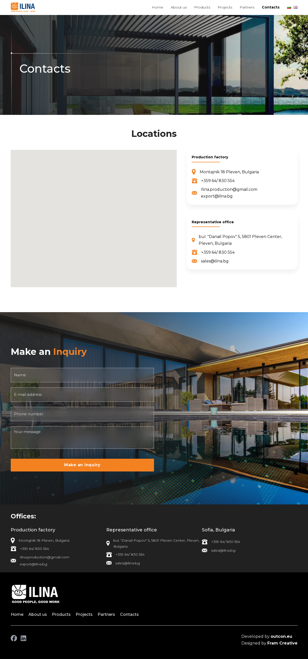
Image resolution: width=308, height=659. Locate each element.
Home (157, 7)
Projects (225, 7)
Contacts (271, 7)
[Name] (82, 375)
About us (179, 7)
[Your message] (82, 437)
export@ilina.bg (217, 196)
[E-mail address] (82, 394)
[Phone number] (82, 414)
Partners (247, 7)
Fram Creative (282, 643)
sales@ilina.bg (215, 261)
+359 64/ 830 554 (218, 180)
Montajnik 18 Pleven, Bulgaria (229, 172)
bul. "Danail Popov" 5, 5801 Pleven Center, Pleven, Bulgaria (240, 240)
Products (202, 7)
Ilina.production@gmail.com (229, 189)
